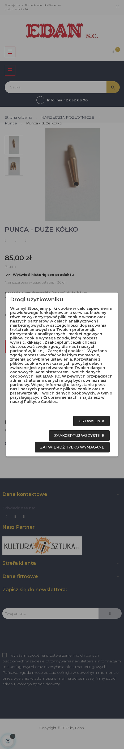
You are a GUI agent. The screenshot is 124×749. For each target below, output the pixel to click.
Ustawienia (91, 421)
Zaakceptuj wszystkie (79, 435)
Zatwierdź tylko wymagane (72, 447)
